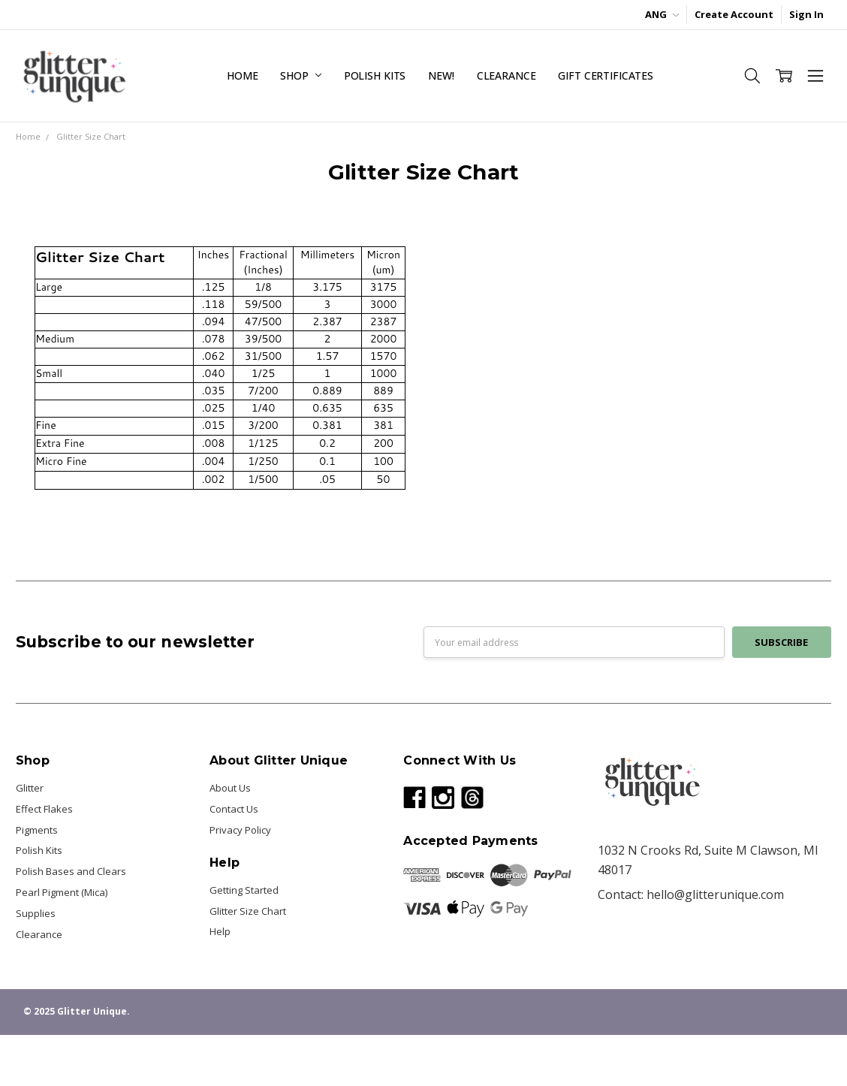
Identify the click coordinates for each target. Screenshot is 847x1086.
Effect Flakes (44, 809)
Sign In (806, 14)
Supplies (36, 913)
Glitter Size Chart (247, 911)
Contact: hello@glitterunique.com (691, 894)
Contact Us (233, 809)
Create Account (734, 14)
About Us (230, 788)
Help (220, 931)
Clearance (506, 75)
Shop (300, 75)
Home (242, 75)
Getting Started (244, 890)
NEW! (441, 75)
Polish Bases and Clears (71, 871)
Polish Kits (374, 75)
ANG (662, 14)
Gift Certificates (605, 75)
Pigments (37, 830)
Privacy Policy (240, 830)
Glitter (30, 788)
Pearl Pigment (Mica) (61, 892)
